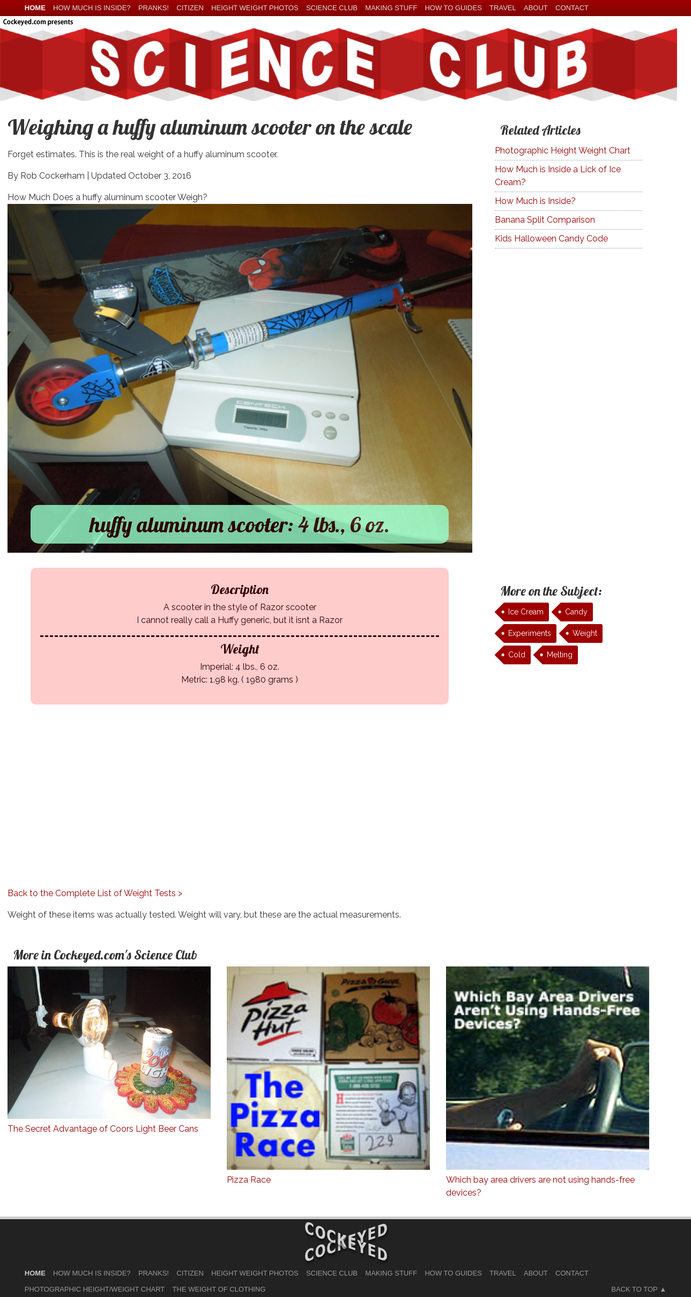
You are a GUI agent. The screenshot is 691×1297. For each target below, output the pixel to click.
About (536, 8)
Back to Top (634, 1289)
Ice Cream (526, 611)
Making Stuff (391, 8)
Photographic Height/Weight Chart (95, 1289)
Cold (516, 654)
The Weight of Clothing (219, 1289)
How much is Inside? (91, 8)
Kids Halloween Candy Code (551, 238)
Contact (572, 8)
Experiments (529, 633)
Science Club (332, 8)
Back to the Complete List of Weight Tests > (95, 893)
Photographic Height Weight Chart (562, 150)
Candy (576, 611)
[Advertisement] (240, 812)
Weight (585, 633)
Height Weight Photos (255, 8)
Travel (502, 8)
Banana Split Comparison (545, 220)
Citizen (190, 8)
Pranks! (153, 8)
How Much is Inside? (535, 201)
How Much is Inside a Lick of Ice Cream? (558, 175)
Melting (560, 654)
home (35, 8)
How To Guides (453, 8)
